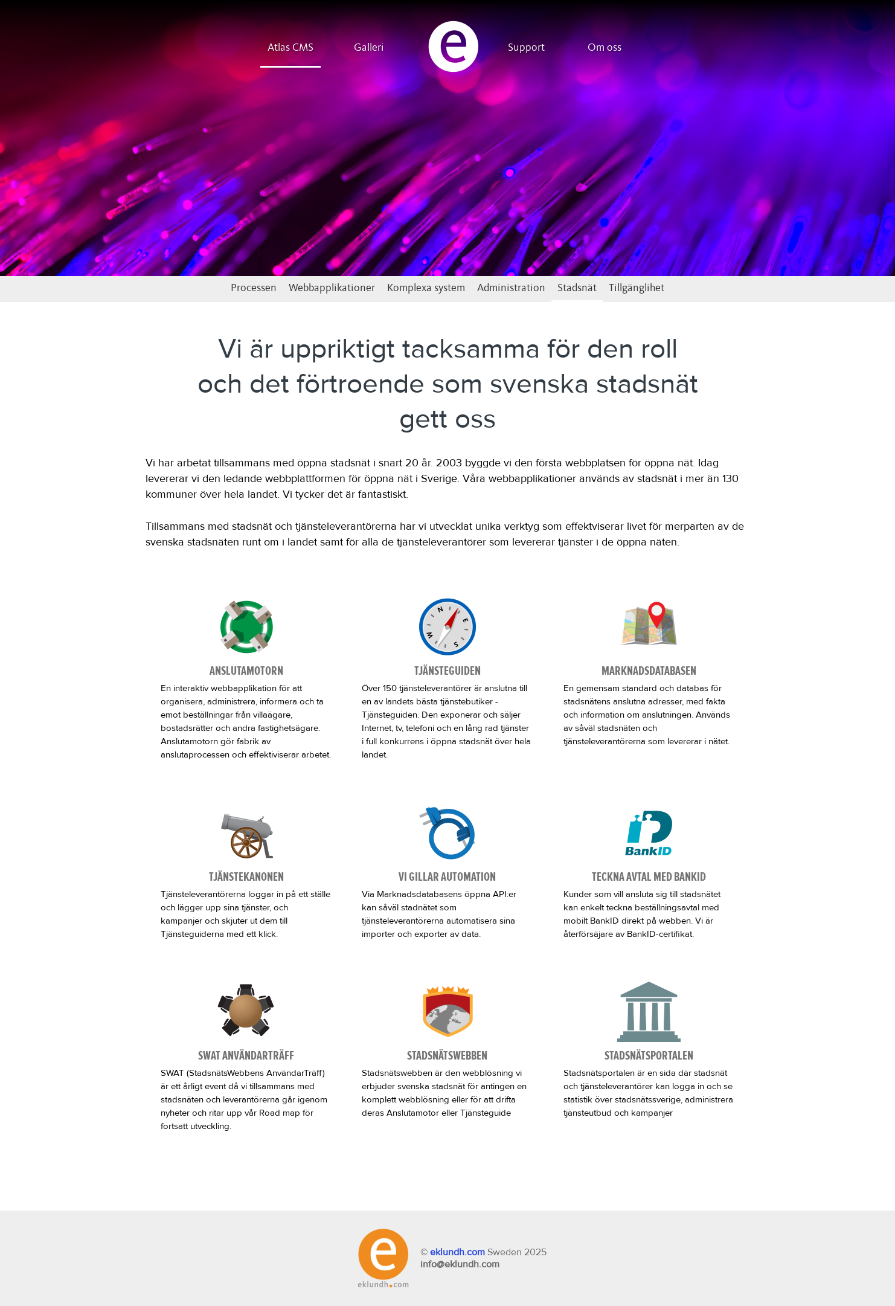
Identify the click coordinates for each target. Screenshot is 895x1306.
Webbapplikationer (332, 288)
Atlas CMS (290, 47)
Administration (511, 288)
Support (526, 47)
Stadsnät (577, 288)
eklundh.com (457, 1252)
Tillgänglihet (636, 288)
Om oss (604, 47)
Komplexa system (426, 288)
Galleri (369, 47)
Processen (254, 288)
